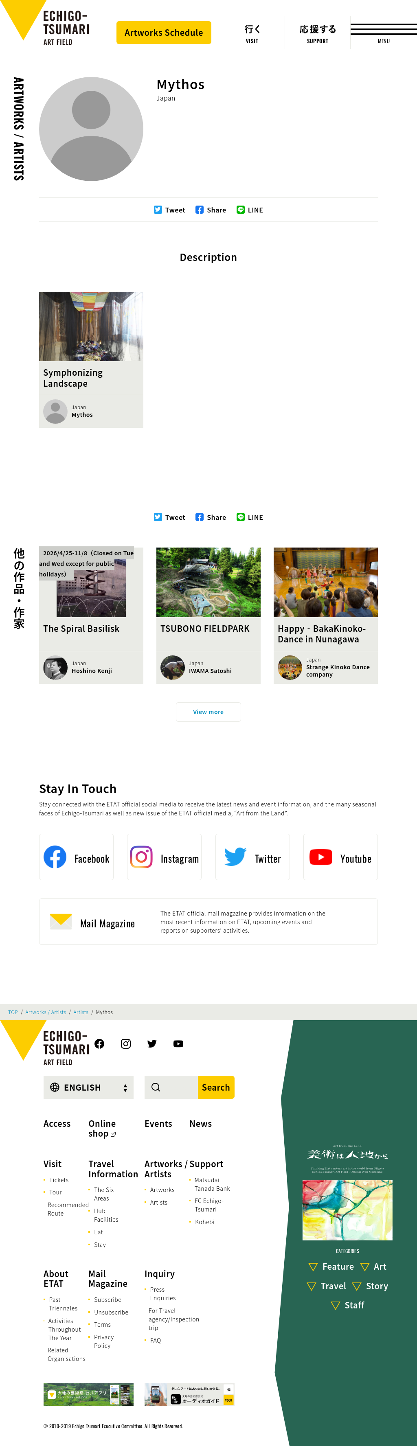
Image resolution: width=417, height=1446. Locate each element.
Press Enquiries (163, 1293)
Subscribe (107, 1299)
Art (380, 1266)
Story (377, 1286)
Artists (81, 1012)
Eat (98, 1232)
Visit (53, 1164)
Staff (354, 1305)
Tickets (59, 1180)
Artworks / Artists (19, 129)
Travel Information (113, 1169)
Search (216, 1087)
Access (57, 1123)
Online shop (102, 1128)
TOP (13, 1012)
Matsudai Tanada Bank (212, 1184)
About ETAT (56, 1279)
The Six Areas (104, 1193)
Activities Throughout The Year (64, 1329)
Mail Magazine (107, 1279)
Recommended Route (68, 1209)
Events (158, 1123)
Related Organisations (67, 1354)
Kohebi (205, 1222)
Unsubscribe (111, 1312)
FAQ (155, 1340)
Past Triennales (63, 1303)
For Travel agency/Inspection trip (174, 1319)
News (200, 1123)
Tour (55, 1192)
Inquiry (160, 1273)
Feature (338, 1266)
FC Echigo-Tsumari (209, 1204)
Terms (102, 1324)
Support (206, 1164)
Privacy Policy (104, 1341)
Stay (100, 1244)
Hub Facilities (106, 1215)
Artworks (162, 1189)
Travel (334, 1286)
